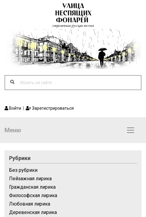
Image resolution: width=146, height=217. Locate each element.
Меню (13, 130)
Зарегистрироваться (50, 108)
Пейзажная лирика (30, 178)
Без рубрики (23, 170)
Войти (13, 108)
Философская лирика (33, 195)
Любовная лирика (29, 204)
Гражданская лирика (32, 187)
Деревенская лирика (33, 212)
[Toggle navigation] (130, 130)
